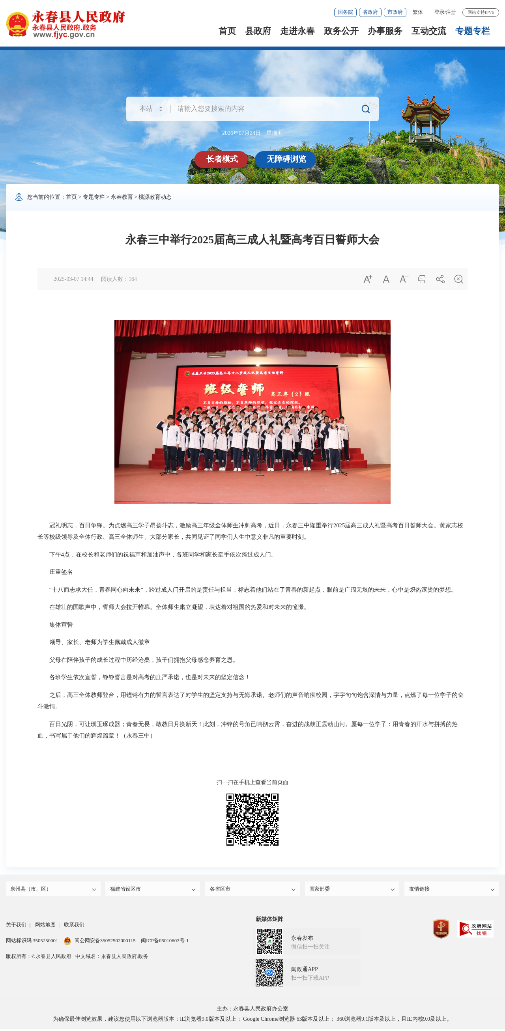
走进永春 (297, 31)
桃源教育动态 (155, 197)
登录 (439, 12)
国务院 (345, 12)
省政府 (370, 12)
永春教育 (122, 197)
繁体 (418, 12)
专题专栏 (472, 31)
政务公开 (341, 31)
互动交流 (428, 31)
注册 (451, 12)
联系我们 (74, 927)
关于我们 (16, 927)
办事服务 (385, 31)
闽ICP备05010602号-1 (165, 942)
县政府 (258, 31)
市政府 (395, 12)
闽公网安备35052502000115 (100, 942)
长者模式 (223, 159)
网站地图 (45, 927)
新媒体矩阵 (269, 921)
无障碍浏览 (287, 159)
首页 (227, 31)
